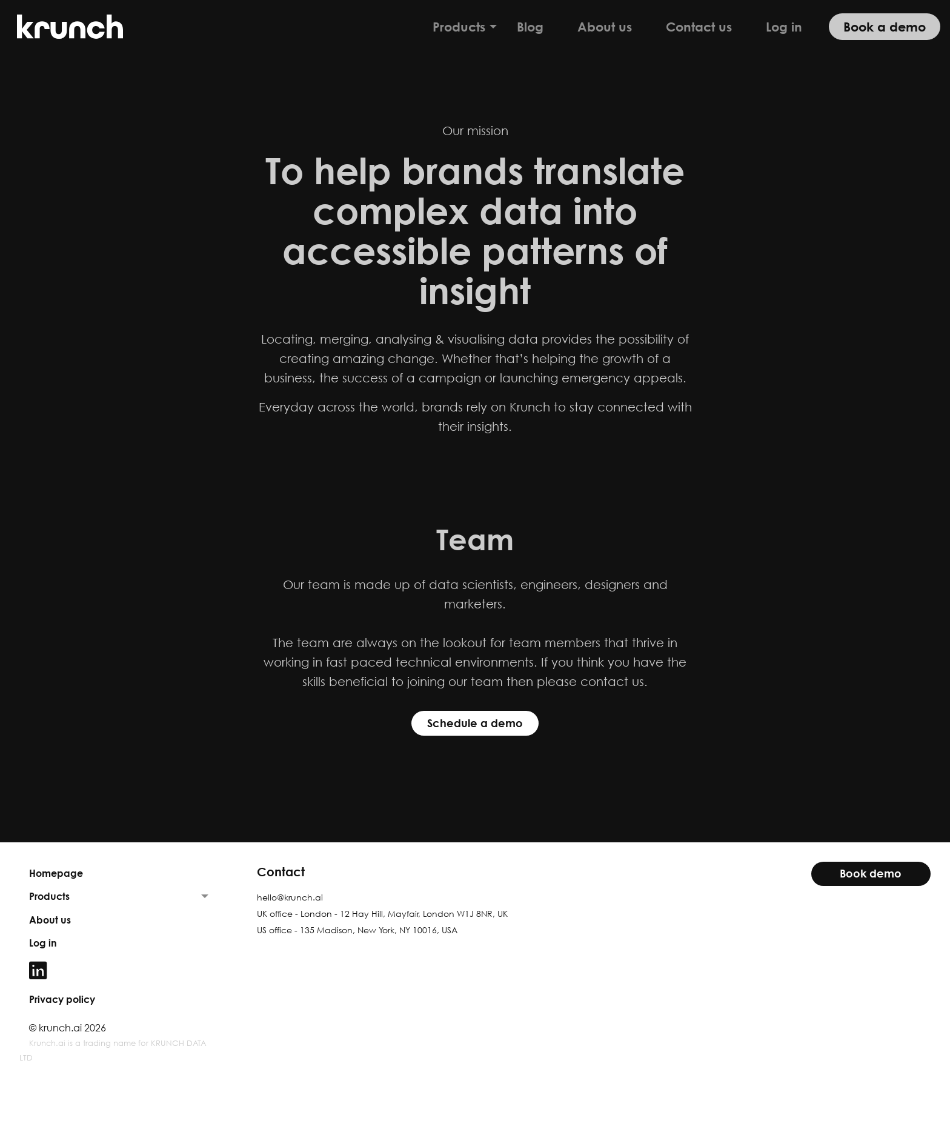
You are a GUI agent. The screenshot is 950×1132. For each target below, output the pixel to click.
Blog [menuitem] (530, 27)
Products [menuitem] (459, 27)
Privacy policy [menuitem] (62, 999)
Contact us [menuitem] (699, 27)
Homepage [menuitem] (56, 873)
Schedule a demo (475, 723)
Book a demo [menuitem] (884, 27)
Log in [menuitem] (784, 27)
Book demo (871, 873)
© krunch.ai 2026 (67, 1028)
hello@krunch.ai (290, 897)
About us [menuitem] (604, 27)
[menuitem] (118, 970)
